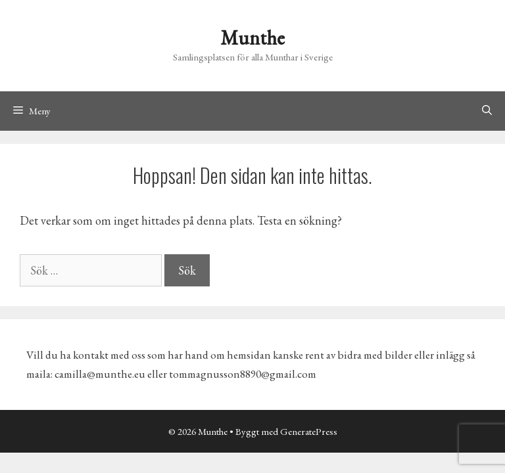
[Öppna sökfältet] (487, 111)
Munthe (252, 38)
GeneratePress (308, 431)
